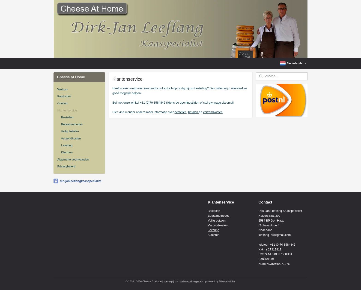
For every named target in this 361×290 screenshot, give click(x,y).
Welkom (62, 89)
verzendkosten (213, 112)
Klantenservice (67, 110)
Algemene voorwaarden (73, 159)
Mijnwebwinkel (227, 281)
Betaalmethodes (72, 124)
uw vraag (215, 102)
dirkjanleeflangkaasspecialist (77, 181)
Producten (64, 96)
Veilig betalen (70, 131)
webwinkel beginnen (191, 281)
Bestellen (67, 117)
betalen (193, 112)
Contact (62, 103)
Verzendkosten (71, 138)
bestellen (180, 112)
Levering (66, 145)
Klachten (67, 152)
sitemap (168, 281)
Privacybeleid (66, 166)
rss (176, 281)
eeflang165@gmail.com (275, 235)
